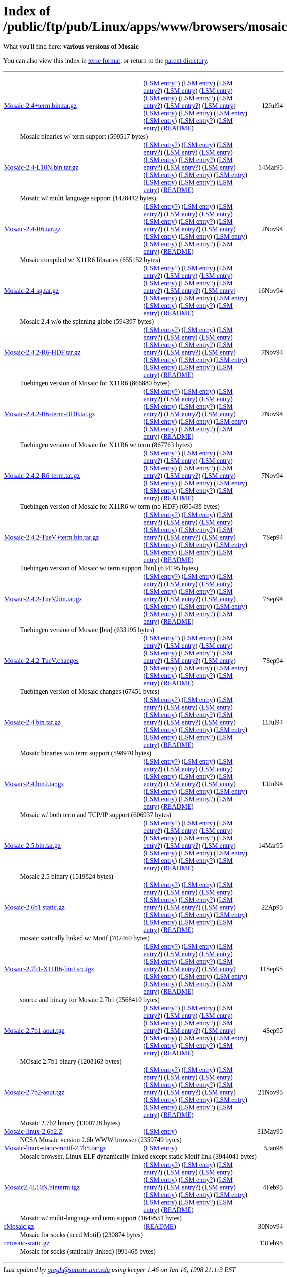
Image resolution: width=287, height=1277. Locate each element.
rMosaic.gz (19, 1226)
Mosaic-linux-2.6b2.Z (33, 1131)
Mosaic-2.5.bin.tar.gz (32, 845)
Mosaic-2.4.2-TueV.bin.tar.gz (43, 598)
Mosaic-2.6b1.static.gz (34, 907)
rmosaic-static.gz (26, 1243)
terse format (104, 60)
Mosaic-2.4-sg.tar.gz (31, 290)
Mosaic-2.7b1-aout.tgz (34, 1030)
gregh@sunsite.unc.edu (78, 1269)
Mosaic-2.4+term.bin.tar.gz (40, 105)
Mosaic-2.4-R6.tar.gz (32, 228)
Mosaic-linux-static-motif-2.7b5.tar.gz (55, 1148)
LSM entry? (162, 83)
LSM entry (198, 83)
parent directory (186, 60)
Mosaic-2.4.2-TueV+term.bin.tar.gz (51, 537)
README (177, 128)
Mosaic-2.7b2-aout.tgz (34, 1092)
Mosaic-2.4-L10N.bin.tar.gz (41, 167)
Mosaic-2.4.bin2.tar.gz (34, 783)
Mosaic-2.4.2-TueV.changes (41, 660)
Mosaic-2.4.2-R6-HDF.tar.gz (42, 352)
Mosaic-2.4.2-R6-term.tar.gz (42, 475)
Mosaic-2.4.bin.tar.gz (32, 722)
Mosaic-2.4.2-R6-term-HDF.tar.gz (49, 413)
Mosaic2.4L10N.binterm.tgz (42, 1187)
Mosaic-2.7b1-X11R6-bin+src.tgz (49, 968)
